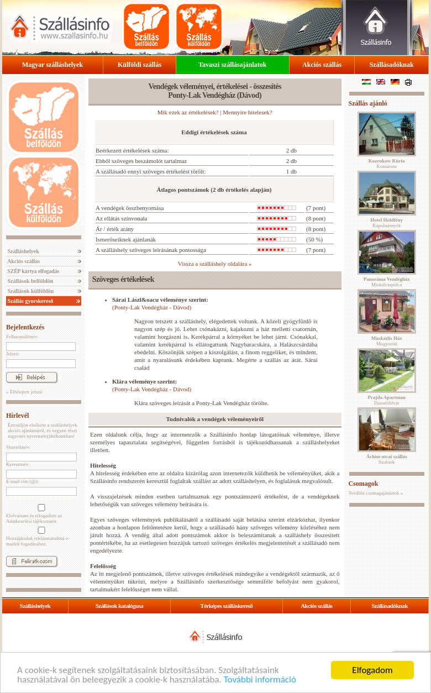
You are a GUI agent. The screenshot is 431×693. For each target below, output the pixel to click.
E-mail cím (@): (22, 481)
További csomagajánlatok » (375, 493)
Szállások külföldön (30, 291)
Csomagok (363, 483)
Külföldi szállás (139, 65)
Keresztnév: (18, 464)
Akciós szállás (321, 65)
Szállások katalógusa (120, 605)
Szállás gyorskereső (29, 301)
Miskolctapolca (387, 281)
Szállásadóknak (392, 65)
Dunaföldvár (387, 400)
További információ (260, 680)
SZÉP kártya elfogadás (32, 271)
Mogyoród (386, 341)
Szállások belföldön (29, 281)
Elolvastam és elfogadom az (40, 514)
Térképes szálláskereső (226, 605)
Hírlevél (17, 415)
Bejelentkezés (25, 327)
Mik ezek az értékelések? (188, 112)
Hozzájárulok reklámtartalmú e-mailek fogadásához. (40, 537)
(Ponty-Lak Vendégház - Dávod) (151, 307)
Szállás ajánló (367, 103)
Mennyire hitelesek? (247, 112)
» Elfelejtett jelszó (24, 392)
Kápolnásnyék (386, 222)
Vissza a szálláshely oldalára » (215, 263)
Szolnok (386, 459)
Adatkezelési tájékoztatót (31, 521)
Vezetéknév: (18, 447)
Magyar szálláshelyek (52, 65)
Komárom (387, 163)
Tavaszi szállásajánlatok (232, 65)
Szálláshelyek (22, 251)
